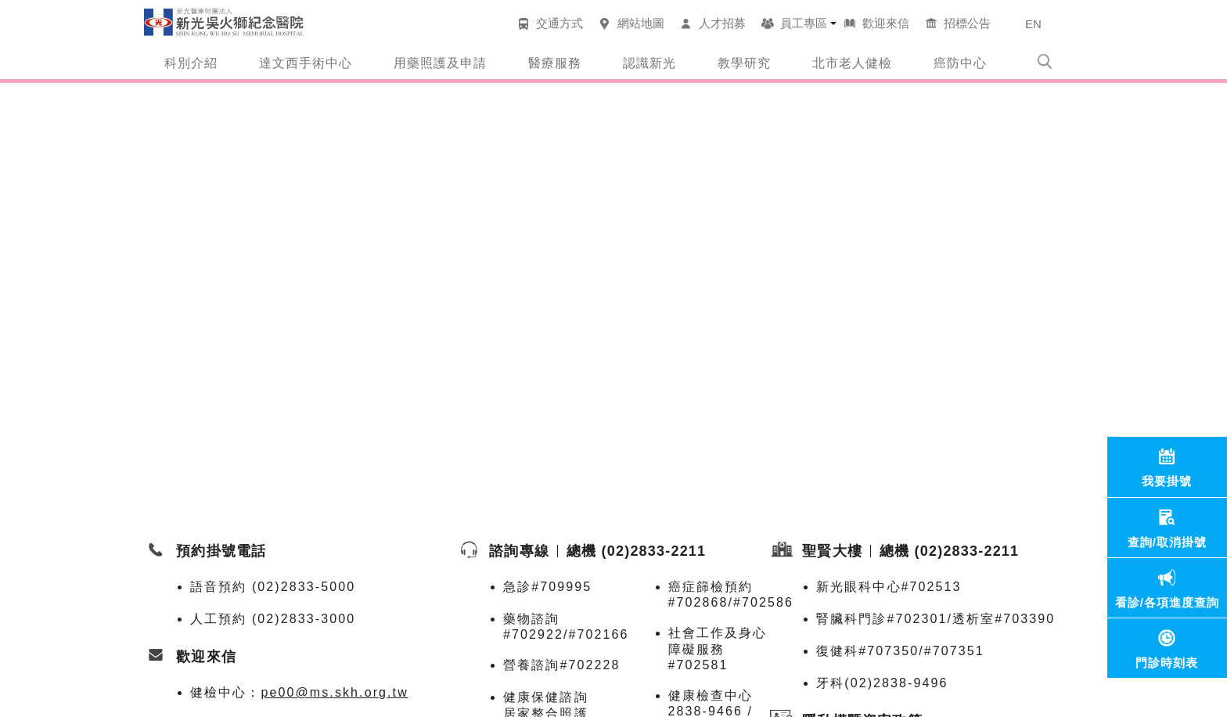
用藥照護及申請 (440, 63)
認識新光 (649, 63)
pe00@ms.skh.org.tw (334, 692)
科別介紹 (191, 63)
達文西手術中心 (305, 63)
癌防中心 (960, 63)
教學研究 (744, 63)
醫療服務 (554, 63)
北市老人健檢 (852, 63)
